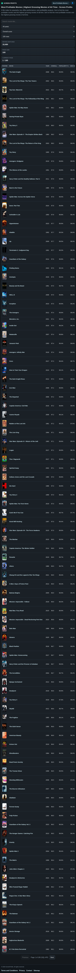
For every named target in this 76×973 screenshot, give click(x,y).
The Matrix (13, 860)
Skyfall (11, 708)
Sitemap (37, 970)
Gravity (11, 842)
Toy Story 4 (13, 700)
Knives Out (13, 744)
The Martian (13, 539)
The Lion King (14, 432)
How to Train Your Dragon (18, 370)
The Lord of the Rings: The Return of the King (25, 143)
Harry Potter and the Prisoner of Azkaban (23, 664)
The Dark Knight (15, 72)
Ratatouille (13, 334)
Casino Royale (14, 414)
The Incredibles (14, 673)
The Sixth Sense (15, 726)
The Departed (14, 397)
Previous (25, 957)
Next (52, 957)
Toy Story (12, 152)
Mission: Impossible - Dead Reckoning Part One (25, 619)
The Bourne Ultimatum (17, 789)
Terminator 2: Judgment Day (19, 250)
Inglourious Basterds (16, 940)
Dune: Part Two (14, 205)
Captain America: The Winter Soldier (22, 548)
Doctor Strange (14, 931)
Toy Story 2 (13, 495)
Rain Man (12, 628)
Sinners (12, 637)
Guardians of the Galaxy (17, 259)
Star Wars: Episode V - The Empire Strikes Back (25, 134)
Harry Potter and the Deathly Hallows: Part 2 (24, 179)
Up (10, 241)
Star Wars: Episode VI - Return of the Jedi (23, 441)
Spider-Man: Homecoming (18, 655)
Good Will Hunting (15, 521)
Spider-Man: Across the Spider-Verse (22, 197)
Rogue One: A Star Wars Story (19, 896)
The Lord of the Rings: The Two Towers (22, 81)
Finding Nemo (14, 268)
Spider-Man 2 (13, 851)
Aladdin (12, 232)
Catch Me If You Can (16, 512)
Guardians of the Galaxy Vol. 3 (19, 824)
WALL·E (12, 295)
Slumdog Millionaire (16, 780)
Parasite (12, 557)
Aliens (11, 566)
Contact (29, 970)
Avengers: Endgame (16, 161)
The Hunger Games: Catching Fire (21, 833)
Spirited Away (14, 468)
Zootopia (12, 277)
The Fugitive (13, 717)
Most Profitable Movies (60, 3)
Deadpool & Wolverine (17, 878)
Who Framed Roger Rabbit (18, 887)
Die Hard (12, 486)
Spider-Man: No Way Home (18, 108)
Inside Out (12, 325)
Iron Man (12, 388)
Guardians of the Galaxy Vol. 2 (19, 922)
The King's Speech (15, 904)
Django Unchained (15, 682)
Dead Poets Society (16, 762)
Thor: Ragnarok (14, 459)
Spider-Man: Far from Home (18, 504)
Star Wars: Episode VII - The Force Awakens (24, 530)
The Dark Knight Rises (17, 379)
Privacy (22, 970)
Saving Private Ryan (16, 116)
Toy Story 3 (13, 125)
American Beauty (15, 735)
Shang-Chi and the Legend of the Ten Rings (24, 575)
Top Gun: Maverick (15, 90)
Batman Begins (14, 593)
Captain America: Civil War (18, 406)
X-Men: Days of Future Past (18, 584)
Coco (11, 361)
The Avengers (14, 312)
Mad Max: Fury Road (16, 610)
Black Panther (14, 646)
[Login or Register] (72, 3)
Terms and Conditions (9, 970)
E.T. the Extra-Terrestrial (17, 949)
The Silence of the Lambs (18, 170)
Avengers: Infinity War (17, 352)
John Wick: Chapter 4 (16, 869)
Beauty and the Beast (16, 286)
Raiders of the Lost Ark (17, 423)
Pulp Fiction (13, 815)
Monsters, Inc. (14, 319)
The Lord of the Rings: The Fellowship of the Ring (26, 99)
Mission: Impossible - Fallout (19, 602)
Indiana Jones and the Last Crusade (21, 477)
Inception (12, 304)
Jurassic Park (14, 343)
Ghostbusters (14, 753)
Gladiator (12, 798)
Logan (11, 450)
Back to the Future (15, 188)
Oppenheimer (14, 223)
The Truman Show (15, 771)
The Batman (13, 913)
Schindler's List (14, 214)
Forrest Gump (14, 807)
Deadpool (12, 691)
